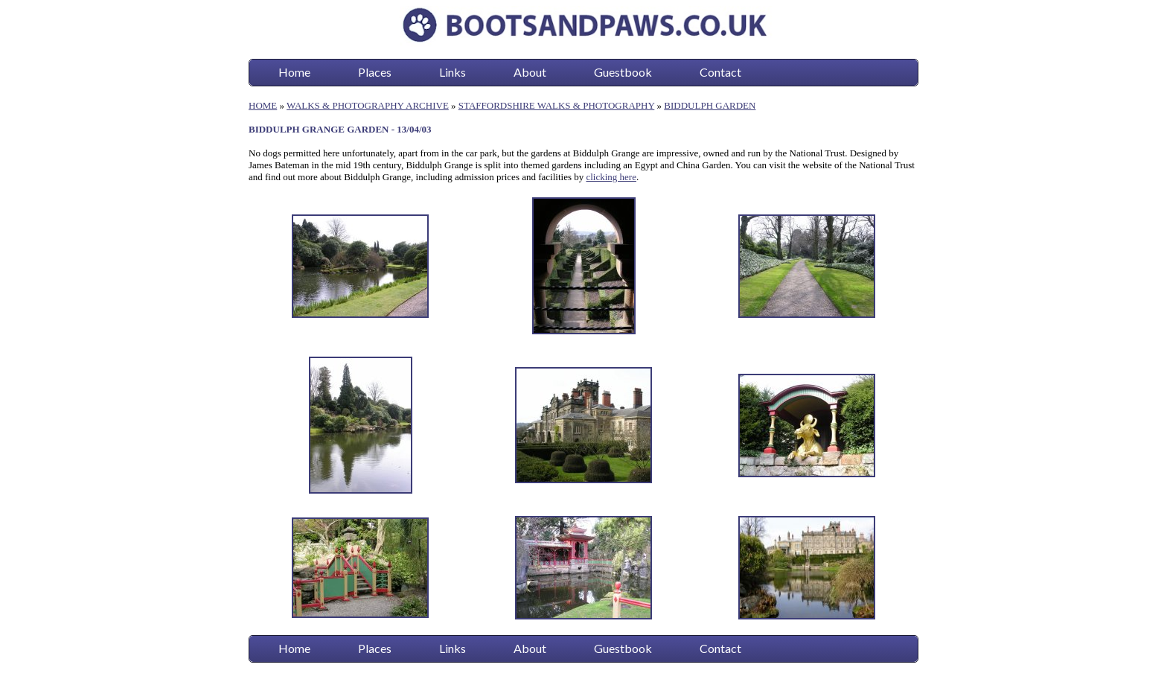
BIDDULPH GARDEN (709, 105)
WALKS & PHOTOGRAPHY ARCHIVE (368, 105)
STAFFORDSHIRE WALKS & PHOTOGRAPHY (556, 105)
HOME (263, 105)
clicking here (611, 176)
